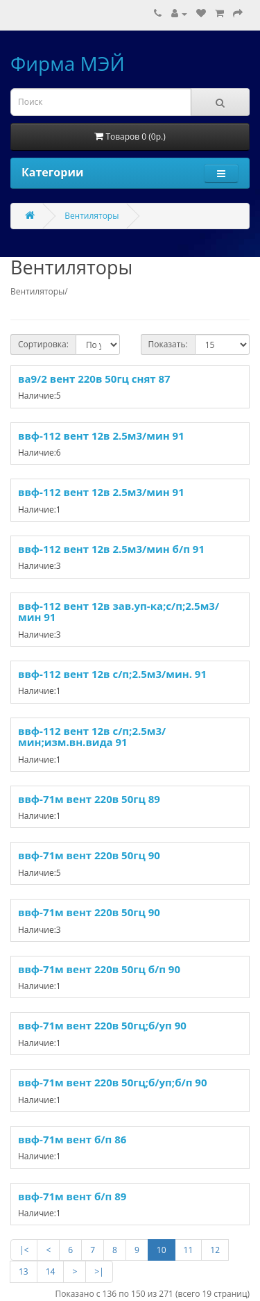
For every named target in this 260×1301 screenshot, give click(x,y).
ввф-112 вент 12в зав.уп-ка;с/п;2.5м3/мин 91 (118, 611)
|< (23, 1250)
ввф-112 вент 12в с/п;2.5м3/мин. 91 (112, 674)
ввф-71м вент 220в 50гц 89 (89, 799)
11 (188, 1250)
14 (50, 1271)
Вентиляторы (91, 216)
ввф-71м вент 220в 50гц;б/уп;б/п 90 (112, 1082)
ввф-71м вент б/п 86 (72, 1139)
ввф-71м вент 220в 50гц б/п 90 (99, 969)
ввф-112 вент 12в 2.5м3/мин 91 (101, 435)
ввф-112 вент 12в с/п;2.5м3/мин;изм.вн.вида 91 (92, 736)
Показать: (168, 344)
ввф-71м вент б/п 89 (72, 1196)
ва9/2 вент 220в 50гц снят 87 (94, 379)
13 (23, 1271)
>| (98, 1271)
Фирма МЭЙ (67, 63)
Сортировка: (43, 344)
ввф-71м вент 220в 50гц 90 (89, 855)
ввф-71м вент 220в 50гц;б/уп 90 (102, 1025)
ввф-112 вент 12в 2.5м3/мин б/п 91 (111, 549)
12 (215, 1250)
